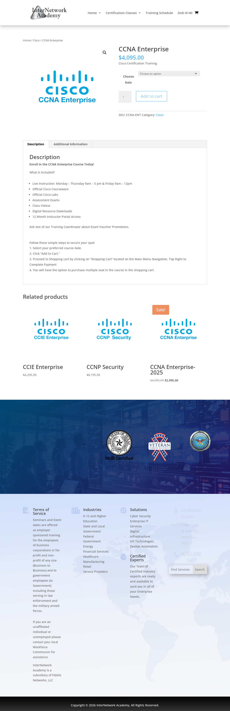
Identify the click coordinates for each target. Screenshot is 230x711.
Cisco (36, 40)
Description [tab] (35, 144)
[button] (104, 52)
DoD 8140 (185, 13)
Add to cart (151, 96)
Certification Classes (121, 13)
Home (92, 13)
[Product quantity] (125, 97)
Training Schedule (159, 13)
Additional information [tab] (70, 144)
